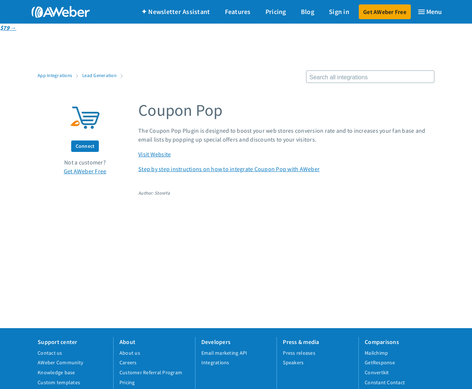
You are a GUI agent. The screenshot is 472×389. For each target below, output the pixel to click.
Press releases (299, 353)
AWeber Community (60, 362)
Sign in (339, 11)
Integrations (215, 362)
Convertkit (377, 372)
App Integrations (55, 75)
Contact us (50, 353)
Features (238, 11)
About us (129, 353)
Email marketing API (224, 353)
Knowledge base (56, 372)
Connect (85, 146)
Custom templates (59, 382)
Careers (128, 362)
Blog (307, 11)
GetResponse (380, 362)
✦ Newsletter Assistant (175, 11)
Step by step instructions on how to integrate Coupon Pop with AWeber (229, 169)
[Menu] (429, 12)
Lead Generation (99, 75)
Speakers (293, 362)
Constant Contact (385, 382)
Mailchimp (376, 353)
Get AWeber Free (384, 11)
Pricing (276, 11)
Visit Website (154, 154)
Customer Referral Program (150, 372)
